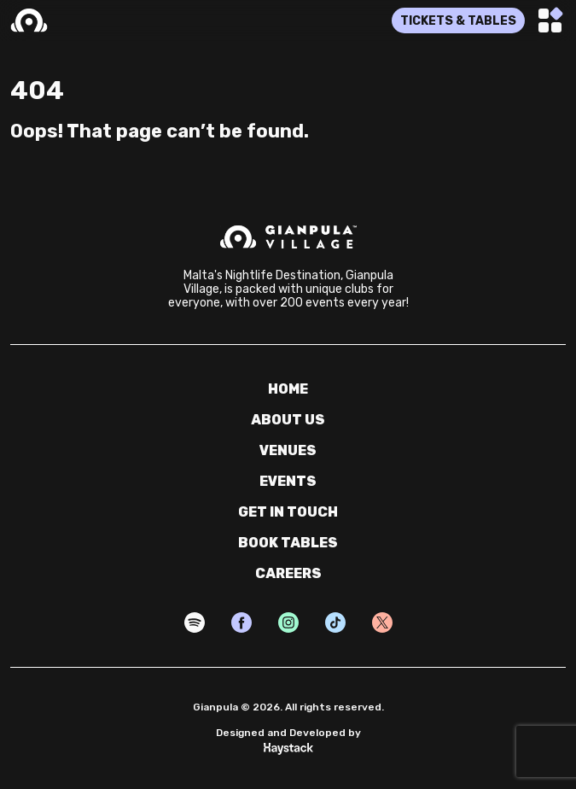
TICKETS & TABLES (458, 21)
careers (288, 573)
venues (288, 450)
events (288, 481)
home (288, 389)
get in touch (288, 512)
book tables (288, 543)
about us (288, 420)
